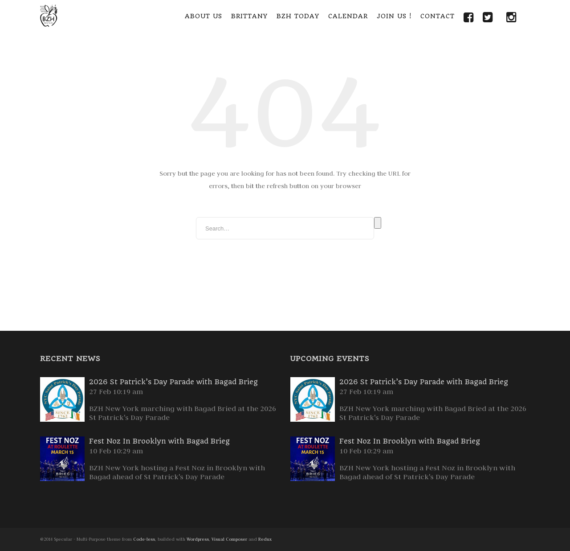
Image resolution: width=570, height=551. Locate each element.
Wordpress (198, 539)
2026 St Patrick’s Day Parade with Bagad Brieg (173, 382)
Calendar (348, 16)
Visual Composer (229, 539)
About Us (203, 16)
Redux (265, 539)
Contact (437, 16)
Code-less (144, 539)
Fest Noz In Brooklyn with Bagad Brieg (159, 441)
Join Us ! (394, 16)
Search (377, 223)
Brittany (249, 16)
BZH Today (298, 16)
